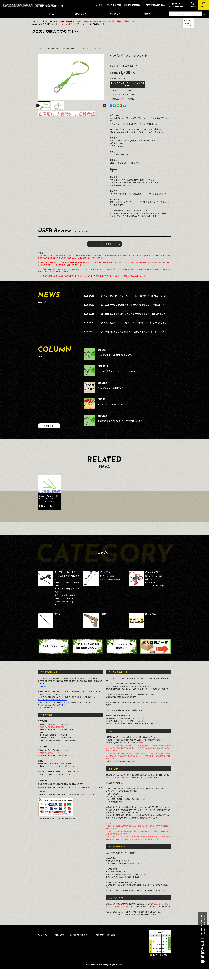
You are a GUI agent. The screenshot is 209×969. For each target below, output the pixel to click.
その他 (103, 613)
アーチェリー (106, 571)
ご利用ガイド (114, 14)
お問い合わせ (149, 14)
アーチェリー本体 (107, 576)
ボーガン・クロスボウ (65, 571)
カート (203, 6)
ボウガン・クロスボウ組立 (64, 598)
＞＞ (169, 932)
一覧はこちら (48, 426)
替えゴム (148, 579)
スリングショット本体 (70, 48)
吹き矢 (57, 613)
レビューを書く (105, 244)
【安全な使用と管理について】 (74, 24)
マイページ (193, 6)
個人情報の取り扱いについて (80, 935)
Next (104, 105)
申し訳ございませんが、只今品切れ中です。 (128, 84)
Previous (38, 105)
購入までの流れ (43, 935)
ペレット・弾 (150, 582)
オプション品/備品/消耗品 (64, 595)
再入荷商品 (150, 613)
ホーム (51, 14)
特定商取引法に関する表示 (105, 935)
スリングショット (52, 48)
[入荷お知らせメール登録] (122, 98)
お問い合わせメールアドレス (54, 705)
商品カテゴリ (80, 14)
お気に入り (122, 90)
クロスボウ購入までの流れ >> (55, 31)
